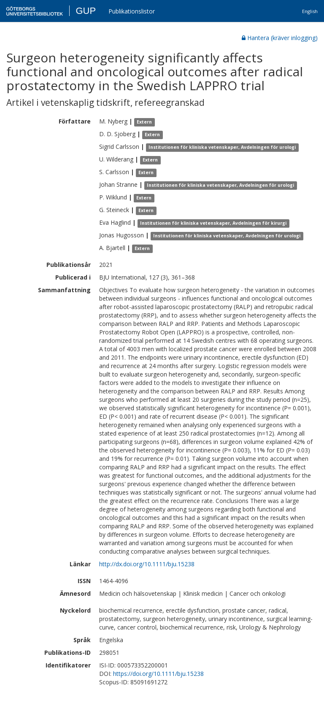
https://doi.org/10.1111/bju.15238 (158, 674)
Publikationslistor (131, 11)
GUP (86, 10)
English (310, 11)
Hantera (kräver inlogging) (280, 38)
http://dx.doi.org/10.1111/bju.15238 (146, 564)
